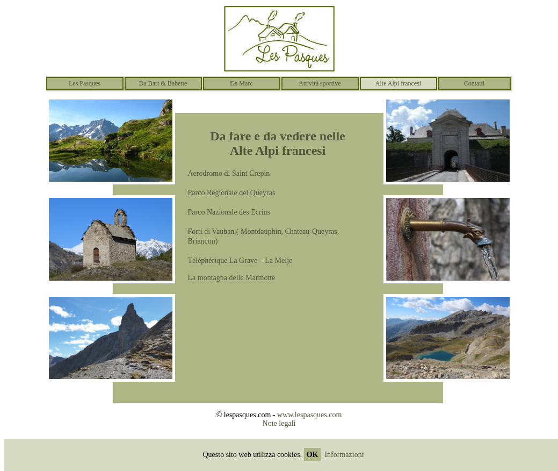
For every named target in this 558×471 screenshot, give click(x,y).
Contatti (474, 83)
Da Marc (241, 83)
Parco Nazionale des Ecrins (229, 212)
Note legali (279, 423)
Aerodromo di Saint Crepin (229, 173)
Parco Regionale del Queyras (232, 193)
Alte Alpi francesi (398, 83)
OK (312, 455)
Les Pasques (84, 83)
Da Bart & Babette (163, 83)
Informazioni (344, 455)
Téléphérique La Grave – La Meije (240, 260)
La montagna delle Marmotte (232, 278)
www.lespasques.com (309, 415)
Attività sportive (319, 83)
